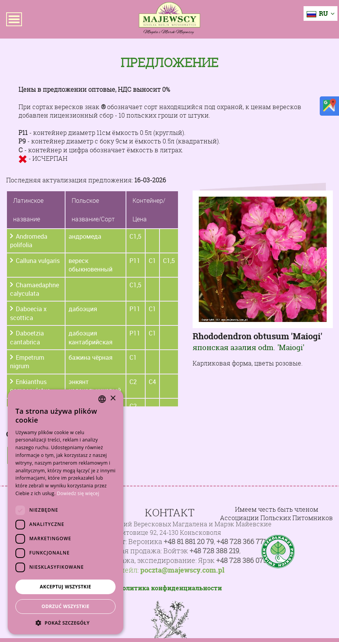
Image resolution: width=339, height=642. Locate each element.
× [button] (113, 398)
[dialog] (65, 511)
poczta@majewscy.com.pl (182, 570)
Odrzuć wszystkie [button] (65, 606)
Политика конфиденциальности (169, 588)
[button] (65, 623)
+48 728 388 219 (214, 550)
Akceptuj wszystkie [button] (65, 586)
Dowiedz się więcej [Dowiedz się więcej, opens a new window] (78, 493)
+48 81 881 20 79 (189, 541)
